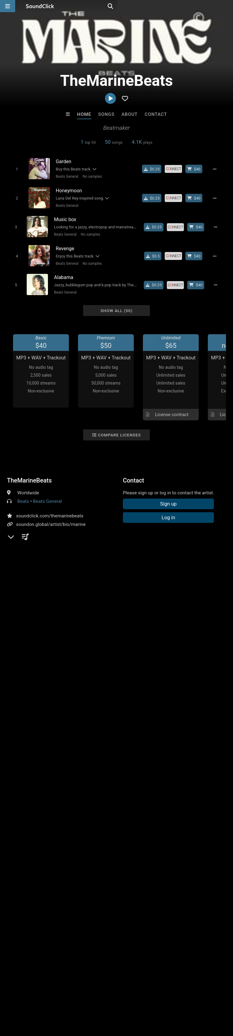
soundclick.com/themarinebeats (49, 509)
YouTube (25, 526)
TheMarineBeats (29, 473)
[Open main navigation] (7, 6)
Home (84, 114)
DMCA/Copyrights (113, 1000)
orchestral (189, 616)
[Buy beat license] (197, 169)
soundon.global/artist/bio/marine (51, 517)
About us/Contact (53, 1000)
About (129, 114)
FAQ (25, 1000)
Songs (106, 114)
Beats (23, 494)
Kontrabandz (41, 895)
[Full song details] (218, 169)
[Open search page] (227, 6)
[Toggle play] (14, 168)
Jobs (83, 1000)
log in (53, 644)
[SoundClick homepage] (40, 6)
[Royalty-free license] (176, 169)
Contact (156, 114)
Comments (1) (26, 606)
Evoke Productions (192, 895)
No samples (90, 176)
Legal (163, 1000)
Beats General (64, 176)
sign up (31, 644)
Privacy (144, 1000)
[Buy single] (155, 169)
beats (141, 616)
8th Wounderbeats (91, 895)
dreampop (163, 616)
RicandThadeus (141, 895)
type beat (215, 616)
